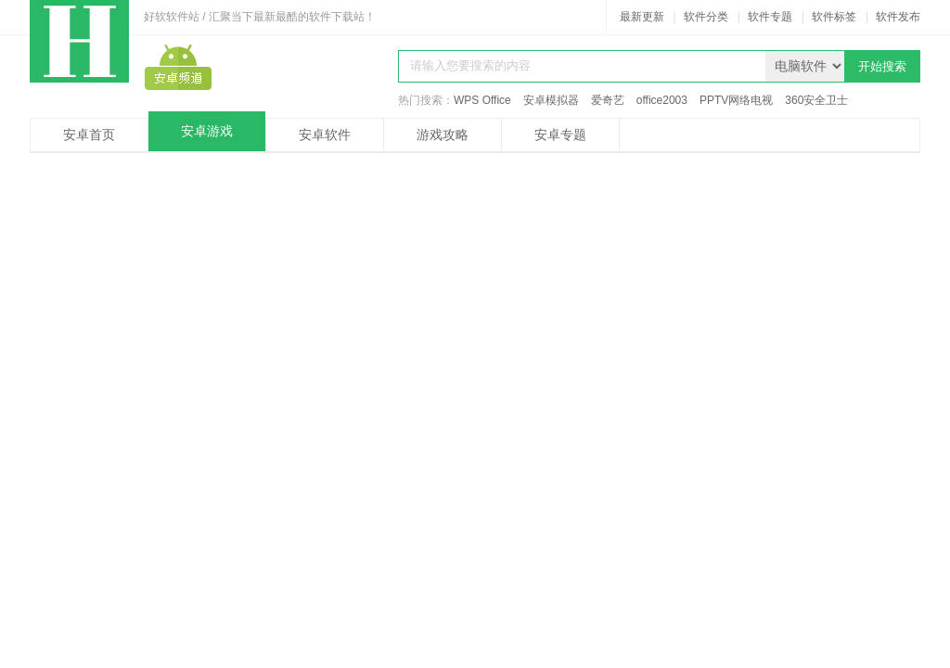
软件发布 (898, 16)
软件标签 (834, 16)
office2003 (661, 100)
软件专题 (770, 16)
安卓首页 (89, 134)
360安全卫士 (816, 100)
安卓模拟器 (551, 100)
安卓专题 (560, 134)
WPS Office (482, 100)
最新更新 (642, 16)
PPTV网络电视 (736, 100)
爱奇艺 (607, 100)
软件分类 (706, 16)
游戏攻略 (443, 134)
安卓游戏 (207, 130)
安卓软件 (325, 134)
